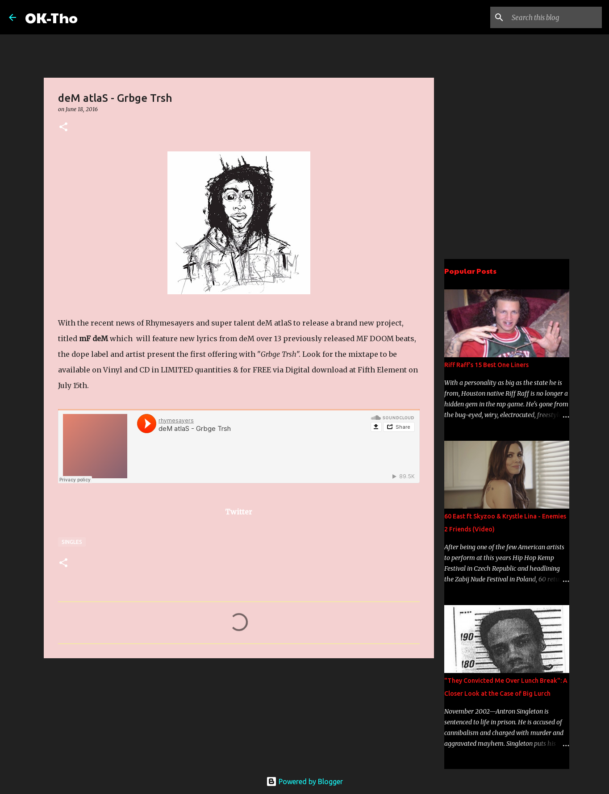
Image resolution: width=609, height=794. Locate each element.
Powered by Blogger (304, 781)
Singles (72, 542)
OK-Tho (51, 17)
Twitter (238, 511)
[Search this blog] (555, 17)
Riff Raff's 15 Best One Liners (486, 364)
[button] (63, 127)
